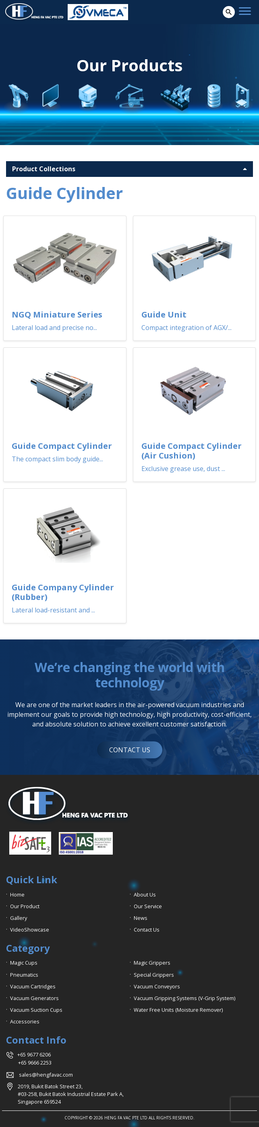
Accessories (24, 1021)
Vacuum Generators (34, 998)
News (140, 918)
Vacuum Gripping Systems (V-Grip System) (184, 998)
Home (17, 894)
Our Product (24, 906)
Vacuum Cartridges (33, 986)
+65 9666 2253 (35, 1062)
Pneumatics (24, 974)
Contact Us (147, 929)
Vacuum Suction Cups (36, 1009)
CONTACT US (129, 749)
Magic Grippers (152, 962)
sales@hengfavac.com (46, 1074)
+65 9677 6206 (34, 1054)
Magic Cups (23, 962)
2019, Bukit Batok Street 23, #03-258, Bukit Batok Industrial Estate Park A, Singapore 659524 (71, 1094)
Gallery (18, 918)
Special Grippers (154, 974)
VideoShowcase (29, 929)
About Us (145, 894)
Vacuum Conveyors (157, 986)
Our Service (148, 906)
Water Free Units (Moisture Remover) (178, 1009)
